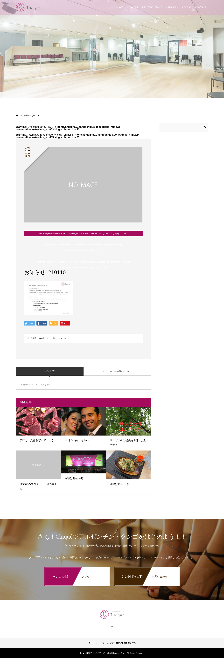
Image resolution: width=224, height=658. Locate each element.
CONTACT (200, 7)
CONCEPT (132, 7)
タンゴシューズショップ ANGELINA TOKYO (112, 643)
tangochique (43, 338)
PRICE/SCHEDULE (152, 7)
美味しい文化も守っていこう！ (38, 440)
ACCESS (186, 7)
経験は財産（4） (74, 478)
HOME (119, 7)
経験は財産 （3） (121, 484)
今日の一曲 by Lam (77, 440)
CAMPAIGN (172, 7)
